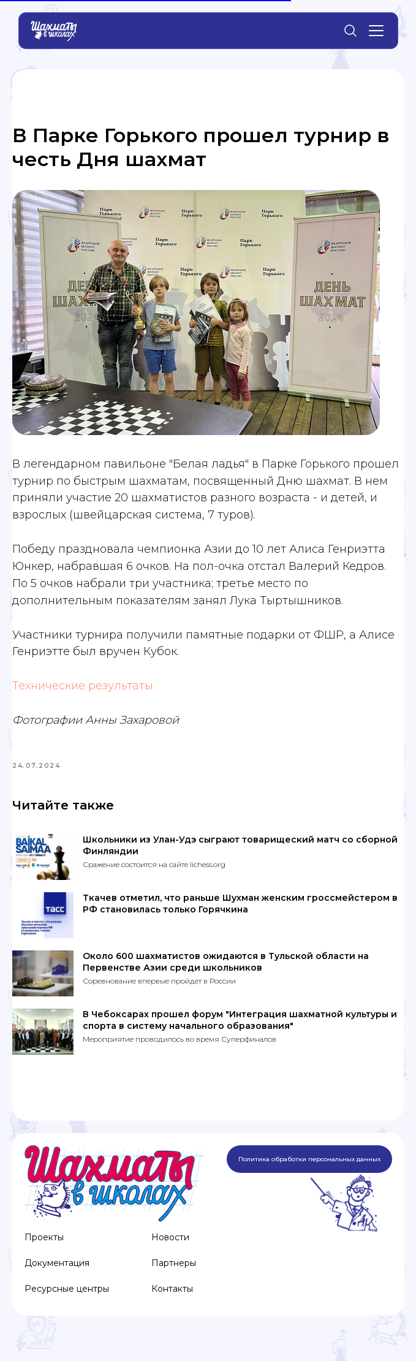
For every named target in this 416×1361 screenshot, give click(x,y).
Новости (170, 1245)
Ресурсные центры (67, 1297)
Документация (57, 1271)
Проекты (44, 1245)
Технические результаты (82, 690)
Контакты (172, 1297)
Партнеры (173, 1271)
